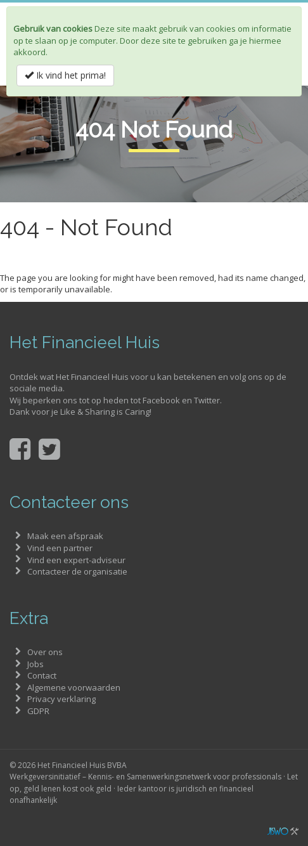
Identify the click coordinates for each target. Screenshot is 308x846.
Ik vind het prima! (65, 75)
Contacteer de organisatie (77, 571)
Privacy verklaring (61, 699)
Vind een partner (60, 548)
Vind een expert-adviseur (76, 560)
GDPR (38, 711)
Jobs (35, 664)
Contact (41, 675)
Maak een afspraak (65, 536)
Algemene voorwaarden (73, 687)
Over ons (45, 652)
